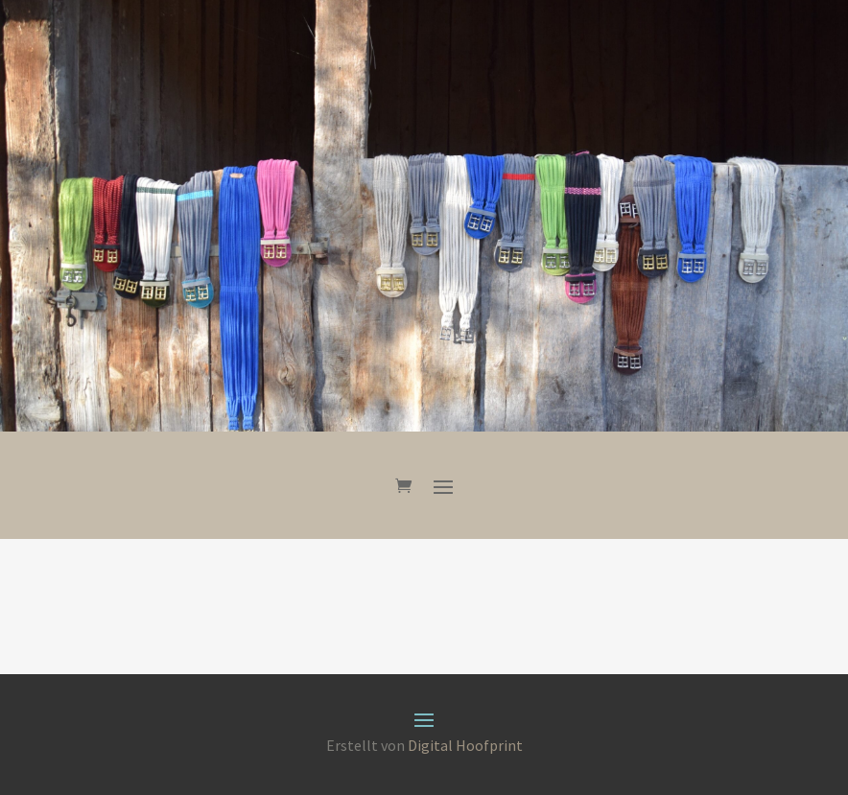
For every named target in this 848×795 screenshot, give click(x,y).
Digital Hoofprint (465, 745)
